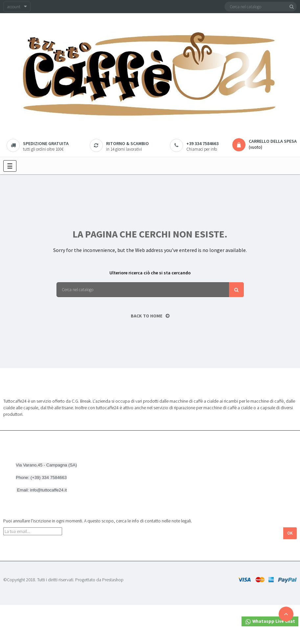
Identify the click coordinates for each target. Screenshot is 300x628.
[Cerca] (260, 7)
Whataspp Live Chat (270, 621)
